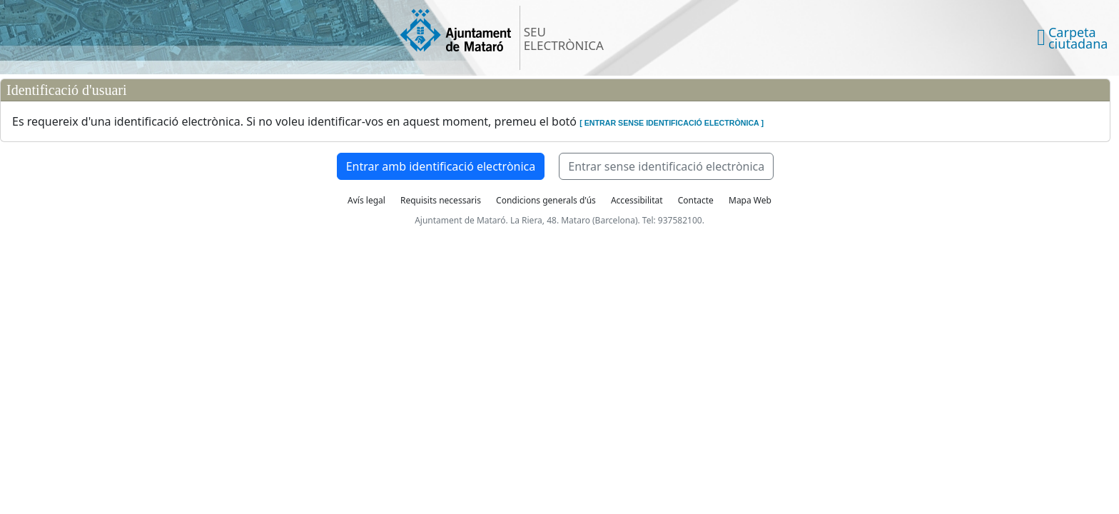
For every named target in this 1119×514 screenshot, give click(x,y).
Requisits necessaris (440, 200)
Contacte (696, 200)
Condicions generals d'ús (546, 200)
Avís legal (366, 200)
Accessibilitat (637, 200)
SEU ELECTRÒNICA (564, 39)
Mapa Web (750, 200)
